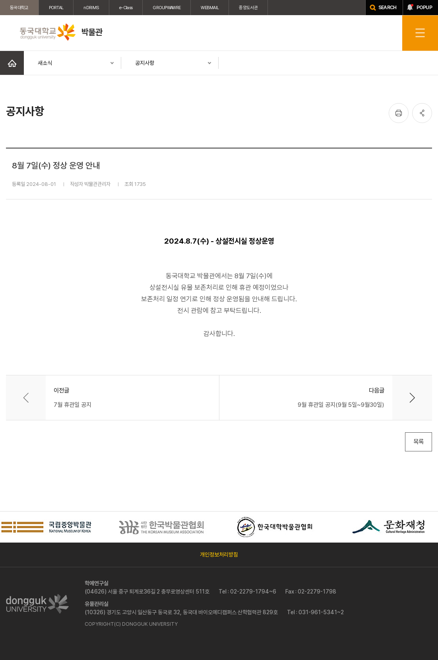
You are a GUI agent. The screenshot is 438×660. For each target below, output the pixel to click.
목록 (418, 441)
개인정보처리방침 (219, 554)
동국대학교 (19, 7)
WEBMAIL (210, 7)
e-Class (125, 7)
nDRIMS (91, 7)
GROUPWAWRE (166, 7)
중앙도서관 (248, 7)
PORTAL (56, 7)
